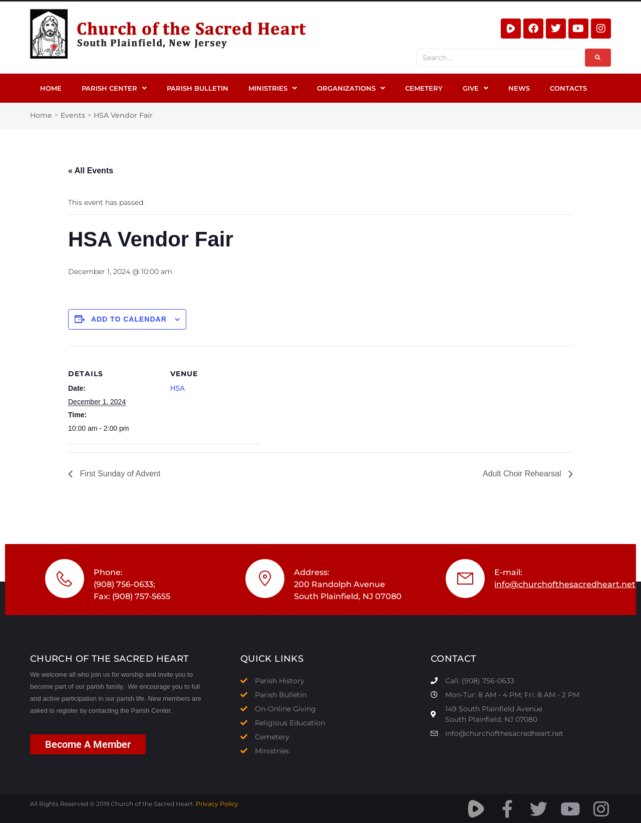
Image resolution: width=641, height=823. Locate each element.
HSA (177, 388)
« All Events (90, 170)
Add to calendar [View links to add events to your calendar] (129, 319)
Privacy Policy (217, 803)
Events (73, 115)
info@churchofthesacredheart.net (564, 584)
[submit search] (598, 58)
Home (41, 115)
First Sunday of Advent (119, 473)
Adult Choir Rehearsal (523, 473)
